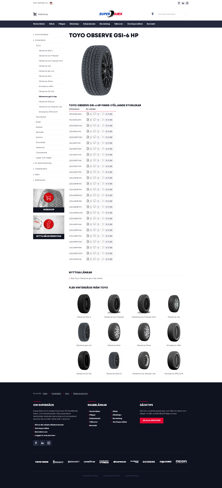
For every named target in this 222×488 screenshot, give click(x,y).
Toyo (38, 45)
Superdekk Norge (132, 476)
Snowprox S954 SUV (48, 112)
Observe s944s (46, 81)
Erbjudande (89, 24)
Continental (41, 153)
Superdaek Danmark (111, 476)
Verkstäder (39, 24)
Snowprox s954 (46, 86)
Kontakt (151, 24)
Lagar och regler (44, 158)
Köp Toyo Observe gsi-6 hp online (87, 278)
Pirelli (38, 122)
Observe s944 (45, 76)
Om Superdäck (135, 24)
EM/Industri (40, 180)
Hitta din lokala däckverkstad (49, 425)
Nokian (39, 127)
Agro (37, 174)
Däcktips (74, 24)
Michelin (40, 132)
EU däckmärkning (43, 163)
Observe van (45, 66)
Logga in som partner (45, 435)
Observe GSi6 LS (46, 102)
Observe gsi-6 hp (48, 96)
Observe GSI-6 (46, 51)
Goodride (40, 142)
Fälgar (62, 24)
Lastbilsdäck (41, 169)
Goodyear (41, 117)
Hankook (40, 147)
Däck (51, 24)
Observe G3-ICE (46, 91)
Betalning (105, 24)
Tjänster (118, 24)
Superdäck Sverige (90, 476)
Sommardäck (41, 34)
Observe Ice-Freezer (49, 56)
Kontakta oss (41, 432)
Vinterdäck (40, 40)
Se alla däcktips (152, 420)
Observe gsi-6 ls (46, 71)
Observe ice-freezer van (50, 107)
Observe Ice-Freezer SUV (51, 61)
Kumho (39, 137)
